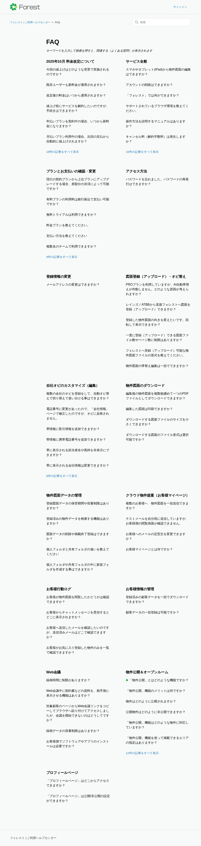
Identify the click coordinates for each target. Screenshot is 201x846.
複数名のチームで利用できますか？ (71, 246)
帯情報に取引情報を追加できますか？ (73, 429)
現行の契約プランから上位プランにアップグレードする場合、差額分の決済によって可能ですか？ (77, 184)
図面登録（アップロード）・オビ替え (156, 277)
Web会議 (53, 672)
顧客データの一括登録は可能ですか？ (152, 612)
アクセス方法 (136, 171)
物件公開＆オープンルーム (147, 672)
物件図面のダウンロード (145, 386)
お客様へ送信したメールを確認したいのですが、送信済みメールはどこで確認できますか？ (77, 632)
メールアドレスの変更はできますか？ (73, 284)
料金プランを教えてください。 (68, 225)
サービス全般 (136, 61)
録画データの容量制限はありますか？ (73, 730)
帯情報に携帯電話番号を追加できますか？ (76, 439)
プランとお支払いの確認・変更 (71, 171)
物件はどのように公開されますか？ (151, 701)
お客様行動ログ (58, 589)
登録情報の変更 (58, 277)
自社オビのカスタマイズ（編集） (72, 386)
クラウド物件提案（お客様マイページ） (157, 495)
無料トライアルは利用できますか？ (71, 214)
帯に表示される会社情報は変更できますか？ (77, 465)
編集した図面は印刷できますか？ (149, 409)
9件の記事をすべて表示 (61, 256)
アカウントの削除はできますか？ (149, 84)
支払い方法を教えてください (66, 235)
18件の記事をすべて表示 (62, 151)
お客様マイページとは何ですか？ (149, 549)
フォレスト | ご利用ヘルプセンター (30, 22)
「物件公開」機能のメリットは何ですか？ (155, 690)
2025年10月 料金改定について (70, 61)
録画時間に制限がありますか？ (68, 680)
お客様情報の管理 (140, 589)
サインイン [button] (180, 6)
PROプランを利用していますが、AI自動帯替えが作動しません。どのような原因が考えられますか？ (157, 289)
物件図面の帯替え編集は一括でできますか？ (157, 366)
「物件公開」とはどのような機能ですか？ (159, 680)
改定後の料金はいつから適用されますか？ (76, 95)
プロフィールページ (62, 773)
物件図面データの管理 (64, 495)
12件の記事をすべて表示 (142, 753)
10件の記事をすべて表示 (142, 151)
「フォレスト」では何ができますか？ (152, 95)
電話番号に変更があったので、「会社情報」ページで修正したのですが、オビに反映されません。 (77, 413)
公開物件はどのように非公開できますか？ (155, 712)
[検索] (161, 22)
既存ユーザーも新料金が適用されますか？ (76, 84)
